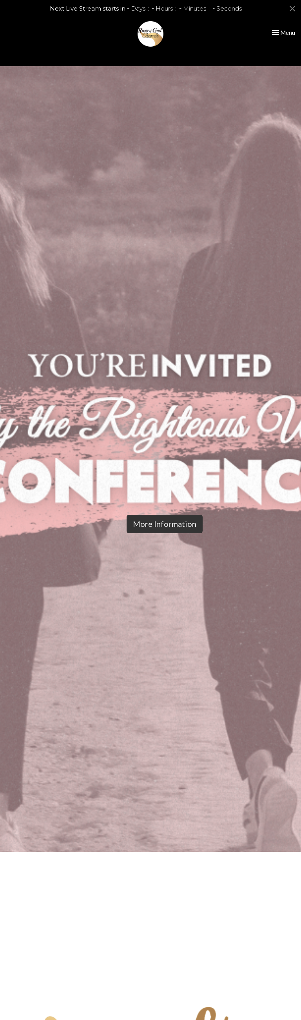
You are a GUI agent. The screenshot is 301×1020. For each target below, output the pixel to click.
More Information (164, 523)
